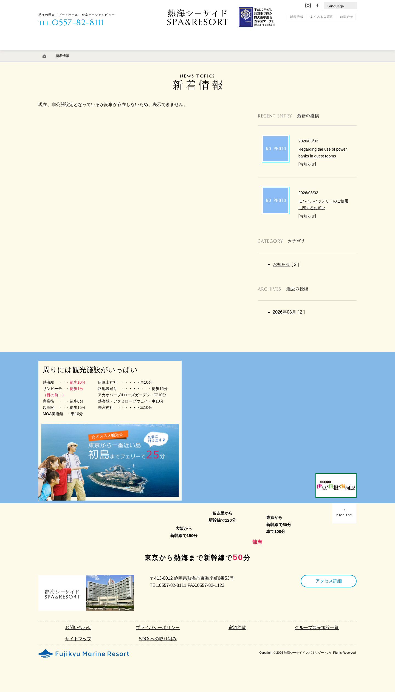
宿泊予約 (335, 53)
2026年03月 (284, 312)
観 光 (302, 53)
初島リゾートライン (263, 53)
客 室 (53, 53)
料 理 (115, 53)
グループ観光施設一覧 (317, 627)
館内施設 (174, 53)
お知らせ (281, 264)
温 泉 (84, 53)
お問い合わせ (78, 627)
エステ (143, 53)
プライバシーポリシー (158, 627)
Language (336, 6)
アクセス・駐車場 (215, 53)
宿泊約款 (237, 627)
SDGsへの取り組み (158, 638)
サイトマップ (78, 638)
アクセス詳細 (328, 581)
